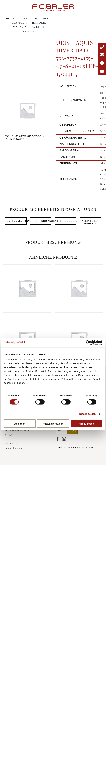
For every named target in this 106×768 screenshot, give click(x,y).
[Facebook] (57, 439)
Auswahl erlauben (53, 423)
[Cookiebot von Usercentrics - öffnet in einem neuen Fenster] (88, 342)
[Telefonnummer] (102, 47)
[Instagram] (64, 439)
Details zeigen (87, 413)
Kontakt (9, 435)
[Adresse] (102, 63)
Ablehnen (19, 423)
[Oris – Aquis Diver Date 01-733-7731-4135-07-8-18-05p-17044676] (27, 288)
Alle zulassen (86, 423)
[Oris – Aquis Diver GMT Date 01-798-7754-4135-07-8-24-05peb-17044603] (79, 288)
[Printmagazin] (102, 71)
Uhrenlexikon (12, 443)
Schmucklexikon (14, 448)
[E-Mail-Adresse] (102, 55)
